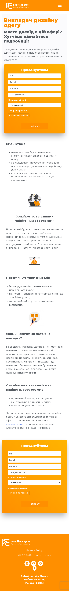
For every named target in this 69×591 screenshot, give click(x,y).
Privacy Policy (34, 550)
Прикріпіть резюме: (18, 110)
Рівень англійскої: (17, 100)
